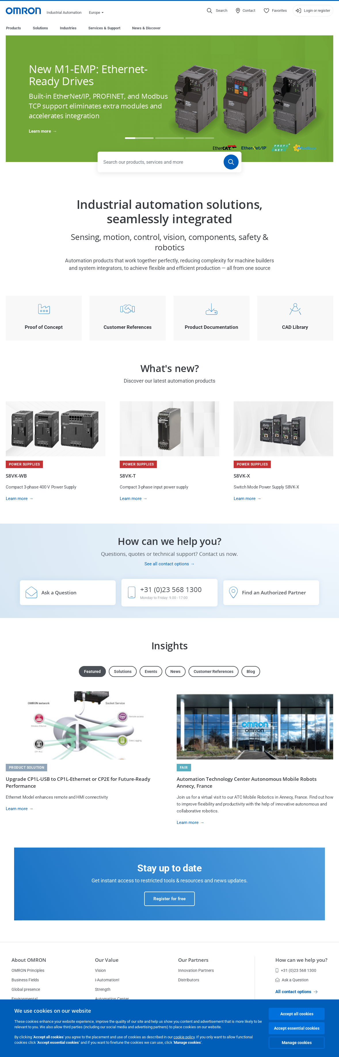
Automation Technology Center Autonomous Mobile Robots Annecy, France (247, 782)
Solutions (40, 28)
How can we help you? (301, 960)
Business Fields (25, 980)
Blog (251, 671)
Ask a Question (291, 980)
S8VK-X (242, 476)
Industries (68, 28)
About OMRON (29, 960)
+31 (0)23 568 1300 (295, 970)
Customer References (213, 671)
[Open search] (217, 10)
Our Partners (193, 960)
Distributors (188, 980)
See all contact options (166, 564)
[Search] (231, 162)
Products (13, 28)
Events (151, 671)
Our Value (107, 960)
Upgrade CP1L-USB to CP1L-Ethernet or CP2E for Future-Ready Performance (78, 782)
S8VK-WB (16, 476)
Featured (92, 671)
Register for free (169, 899)
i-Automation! (107, 980)
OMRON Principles (28, 970)
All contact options (296, 992)
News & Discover (146, 28)
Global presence (26, 989)
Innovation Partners (196, 970)
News (175, 671)
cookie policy (184, 1037)
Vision (100, 970)
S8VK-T (128, 476)
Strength (103, 989)
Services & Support (104, 28)
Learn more (40, 131)
